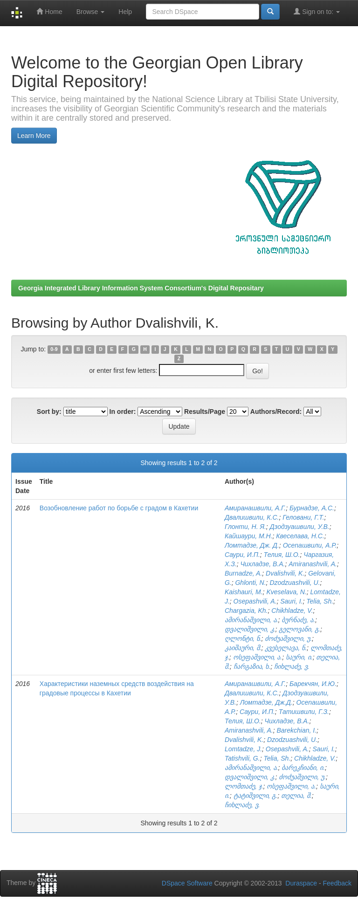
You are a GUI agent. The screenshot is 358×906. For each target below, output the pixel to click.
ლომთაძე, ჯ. (244, 786)
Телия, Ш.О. (282, 554)
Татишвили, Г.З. (304, 711)
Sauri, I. (291, 601)
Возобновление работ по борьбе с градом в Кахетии (119, 508)
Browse (90, 11)
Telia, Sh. (319, 601)
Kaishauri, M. (244, 592)
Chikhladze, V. (292, 610)
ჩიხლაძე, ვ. (292, 666)
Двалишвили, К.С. (252, 517)
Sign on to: (317, 11)
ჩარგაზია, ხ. (252, 666)
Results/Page (204, 411)
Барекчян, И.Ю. (313, 683)
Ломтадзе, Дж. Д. (252, 545)
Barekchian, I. (296, 730)
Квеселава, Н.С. (300, 536)
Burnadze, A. (243, 573)
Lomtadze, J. (243, 749)
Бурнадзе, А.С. (311, 508)
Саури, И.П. (242, 554)
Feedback (337, 883)
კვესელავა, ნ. (286, 648)
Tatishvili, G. (242, 758)
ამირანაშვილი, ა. (251, 620)
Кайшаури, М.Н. (249, 536)
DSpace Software (187, 883)
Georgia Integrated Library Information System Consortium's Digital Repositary (141, 288)
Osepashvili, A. (255, 601)
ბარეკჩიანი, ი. (303, 767)
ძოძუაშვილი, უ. (288, 638)
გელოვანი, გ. (299, 629)
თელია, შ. (296, 795)
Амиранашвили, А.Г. (255, 508)
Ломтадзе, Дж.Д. (266, 702)
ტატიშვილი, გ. (256, 795)
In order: (123, 411)
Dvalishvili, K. (285, 573)
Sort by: (49, 411)
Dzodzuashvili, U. (294, 582)
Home (49, 11)
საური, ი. (299, 657)
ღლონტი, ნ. (243, 638)
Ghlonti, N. (250, 582)
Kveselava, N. (286, 592)
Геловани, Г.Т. (303, 517)
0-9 (53, 349)
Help (125, 11)
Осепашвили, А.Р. (310, 545)
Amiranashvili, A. (313, 564)
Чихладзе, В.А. (262, 564)
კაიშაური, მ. (243, 648)
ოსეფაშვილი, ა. (257, 657)
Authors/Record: (276, 411)
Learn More (34, 135)
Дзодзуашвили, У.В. (300, 526)
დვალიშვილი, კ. (250, 629)
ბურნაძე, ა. (298, 620)
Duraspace (301, 883)
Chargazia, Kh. (246, 610)
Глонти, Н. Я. (245, 526)
